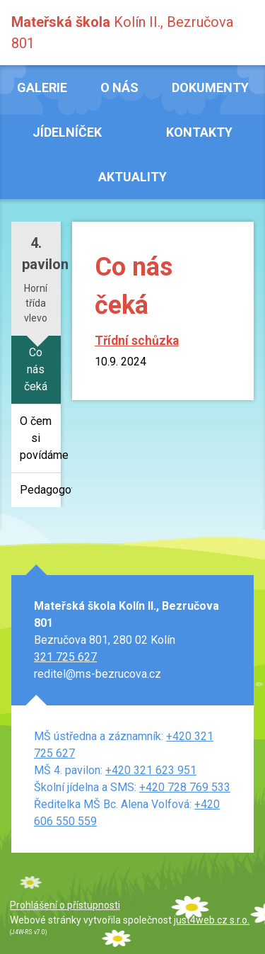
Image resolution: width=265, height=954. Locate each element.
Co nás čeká (35, 369)
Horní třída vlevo (35, 303)
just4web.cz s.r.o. (211, 920)
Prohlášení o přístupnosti (65, 905)
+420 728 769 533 (184, 787)
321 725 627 (65, 657)
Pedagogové (40, 489)
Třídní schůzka (137, 341)
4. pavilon (41, 253)
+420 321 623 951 (150, 770)
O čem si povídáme (40, 438)
